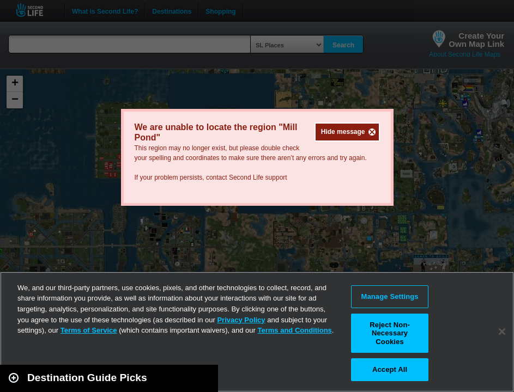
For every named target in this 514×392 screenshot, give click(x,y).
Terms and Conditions (295, 330)
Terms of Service (89, 330)
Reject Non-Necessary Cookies (390, 333)
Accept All (389, 369)
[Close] (502, 332)
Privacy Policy (241, 320)
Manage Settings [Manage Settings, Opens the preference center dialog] (389, 296)
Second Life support (258, 177)
